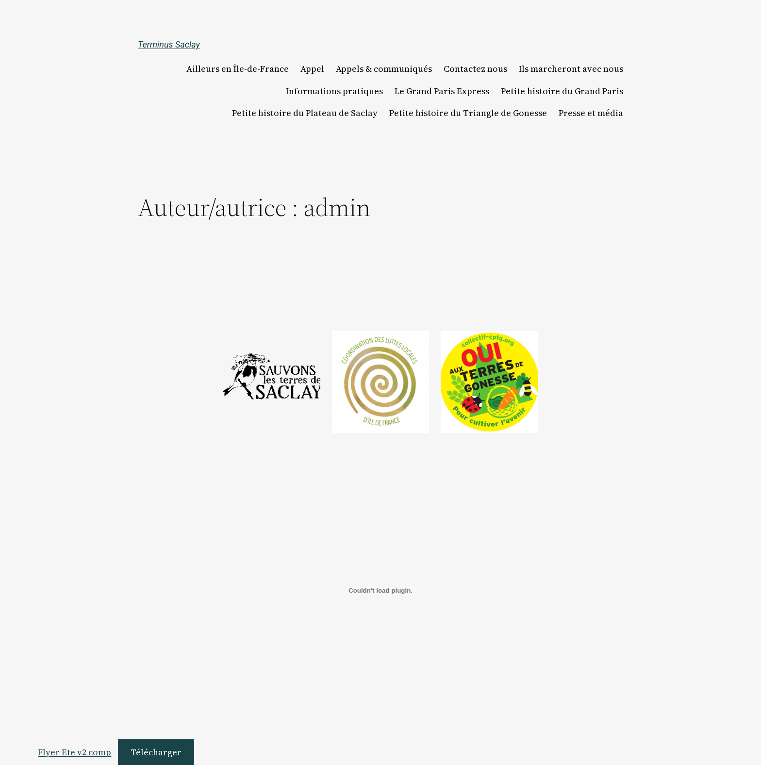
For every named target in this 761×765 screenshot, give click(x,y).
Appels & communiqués (384, 69)
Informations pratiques (334, 91)
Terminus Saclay (169, 44)
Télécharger (156, 752)
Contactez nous (475, 69)
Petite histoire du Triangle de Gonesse (468, 113)
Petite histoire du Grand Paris (562, 91)
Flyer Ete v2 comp (74, 752)
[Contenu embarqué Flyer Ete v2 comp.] (380, 590)
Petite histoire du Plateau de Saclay (305, 113)
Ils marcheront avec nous (571, 69)
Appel (312, 69)
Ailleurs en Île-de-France (237, 69)
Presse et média (591, 113)
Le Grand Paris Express (442, 91)
